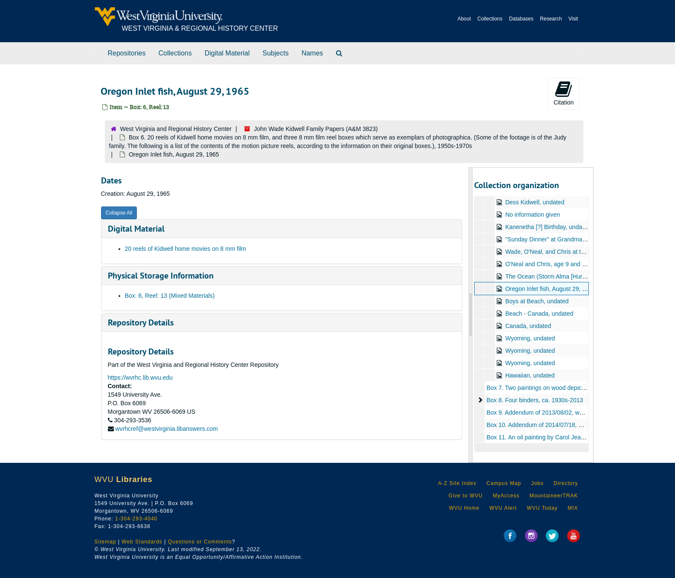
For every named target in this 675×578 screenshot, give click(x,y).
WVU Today (542, 508)
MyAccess (506, 496)
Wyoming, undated (530, 338)
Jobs (537, 483)
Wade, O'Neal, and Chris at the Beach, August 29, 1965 (578, 251)
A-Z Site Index (457, 483)
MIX (573, 508)
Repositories (127, 53)
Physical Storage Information (161, 275)
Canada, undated (528, 325)
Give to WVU (466, 496)
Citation (563, 93)
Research (551, 19)
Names (312, 53)
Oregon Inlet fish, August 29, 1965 (550, 288)
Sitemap (105, 542)
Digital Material (227, 53)
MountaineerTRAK (554, 496)
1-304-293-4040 (136, 519)
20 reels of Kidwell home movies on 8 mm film (185, 248)
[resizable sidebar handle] (470, 315)
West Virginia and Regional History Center (176, 128)
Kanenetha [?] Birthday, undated (548, 227)
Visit (573, 19)
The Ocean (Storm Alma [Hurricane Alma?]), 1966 (571, 276)
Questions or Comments (200, 542)
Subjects (276, 53)
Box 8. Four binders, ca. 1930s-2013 (535, 400)
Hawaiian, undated (530, 375)
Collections (490, 19)
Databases (521, 19)
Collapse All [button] (119, 213)
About (464, 19)
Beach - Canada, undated (539, 313)
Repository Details (141, 322)
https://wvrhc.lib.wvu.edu (140, 377)
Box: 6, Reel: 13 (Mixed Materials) (170, 295)
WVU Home (464, 508)
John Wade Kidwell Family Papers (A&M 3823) (316, 128)
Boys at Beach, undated (537, 301)
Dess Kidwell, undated (535, 202)
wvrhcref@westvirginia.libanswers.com (166, 428)
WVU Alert (503, 508)
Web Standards (142, 542)
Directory (565, 483)
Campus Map (504, 483)
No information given (532, 214)
